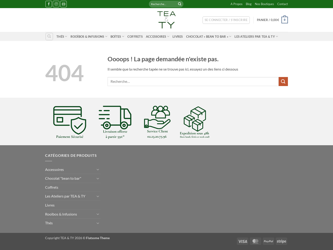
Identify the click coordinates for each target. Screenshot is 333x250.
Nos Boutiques (264, 4)
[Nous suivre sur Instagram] (56, 4)
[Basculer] (98, 169)
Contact (282, 4)
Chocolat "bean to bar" (63, 178)
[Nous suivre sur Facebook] (48, 4)
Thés (61, 36)
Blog (249, 4)
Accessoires (157, 36)
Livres (178, 36)
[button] (226, 20)
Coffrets (135, 36)
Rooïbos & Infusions (89, 36)
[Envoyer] (179, 4)
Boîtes (117, 36)
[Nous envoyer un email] (63, 4)
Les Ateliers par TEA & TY (256, 36)
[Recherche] (49, 36)
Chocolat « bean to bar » (208, 36)
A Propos (237, 4)
